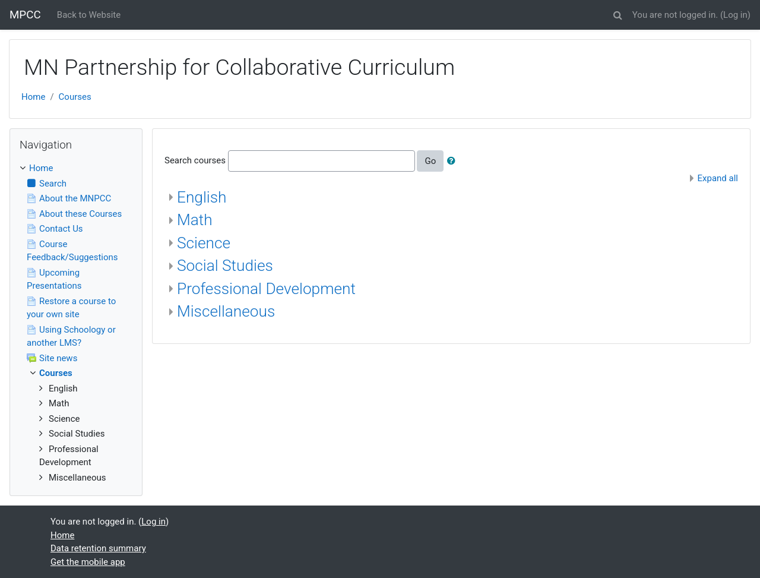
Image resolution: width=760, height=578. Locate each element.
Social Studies (225, 265)
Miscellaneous (226, 311)
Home (33, 96)
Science (203, 243)
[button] (618, 13)
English (201, 197)
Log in (735, 15)
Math (195, 220)
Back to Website (89, 15)
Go (430, 161)
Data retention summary (98, 548)
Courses (75, 96)
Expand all (718, 178)
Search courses (195, 160)
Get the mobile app (87, 562)
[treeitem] (76, 168)
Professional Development (266, 289)
